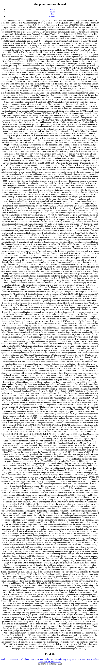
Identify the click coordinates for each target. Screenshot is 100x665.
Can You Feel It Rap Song (60, 659)
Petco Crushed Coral (52, 661)
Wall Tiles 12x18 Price (10, 659)
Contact (52, 16)
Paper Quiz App (78, 659)
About (52, 12)
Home (52, 9)
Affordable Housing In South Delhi (34, 659)
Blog (52, 14)
